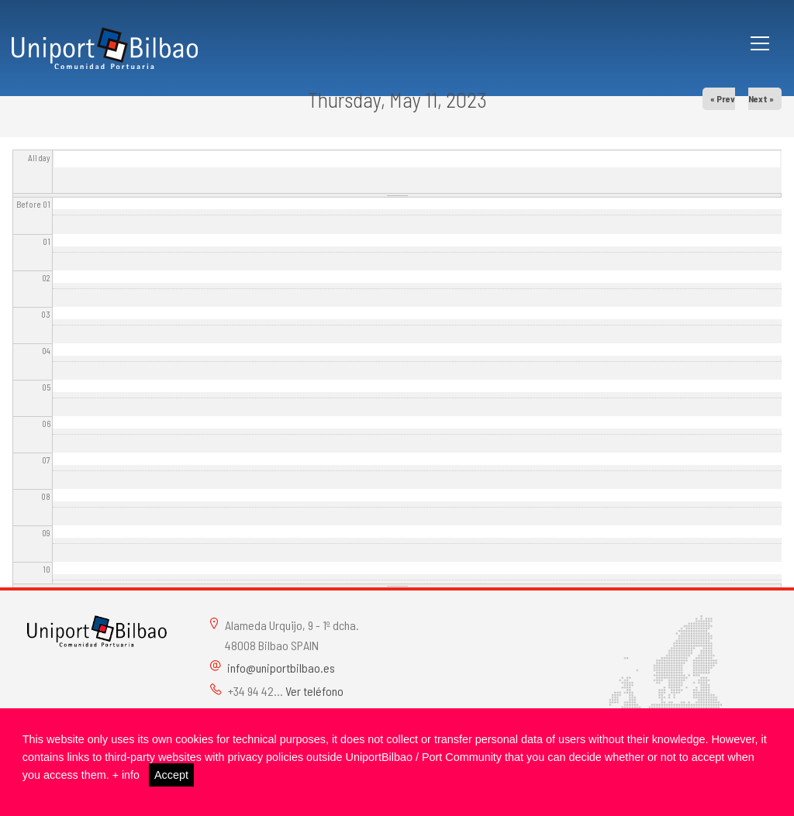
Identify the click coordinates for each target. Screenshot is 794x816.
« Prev (722, 98)
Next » (761, 98)
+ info (126, 775)
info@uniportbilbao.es (281, 667)
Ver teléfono (314, 690)
